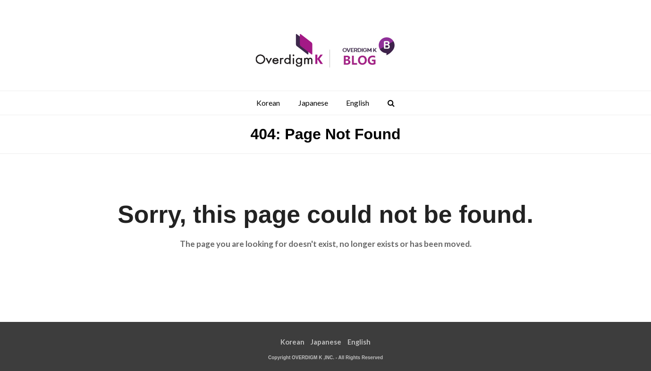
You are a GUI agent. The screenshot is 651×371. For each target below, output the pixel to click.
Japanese (326, 341)
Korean (292, 341)
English (359, 341)
